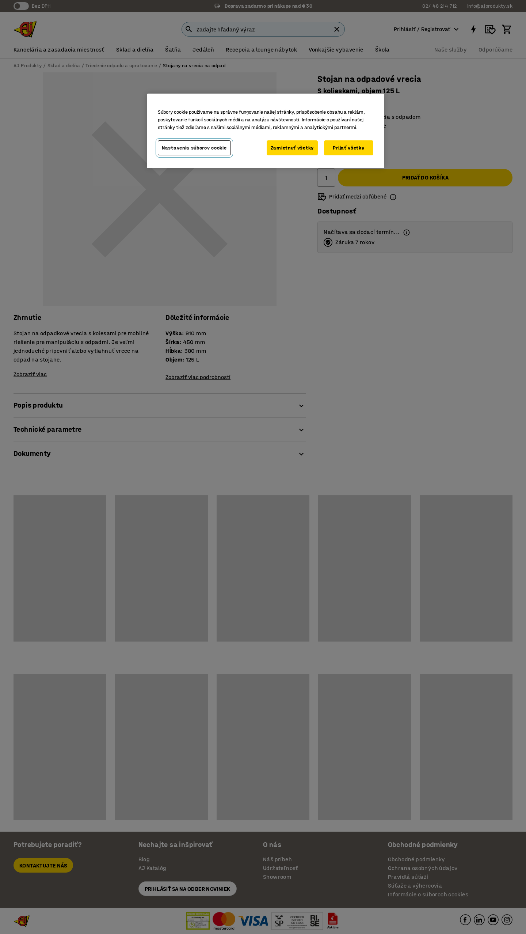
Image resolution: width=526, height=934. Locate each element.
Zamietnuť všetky (292, 148)
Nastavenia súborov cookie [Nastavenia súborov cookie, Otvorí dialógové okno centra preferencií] (194, 148)
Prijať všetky (348, 148)
